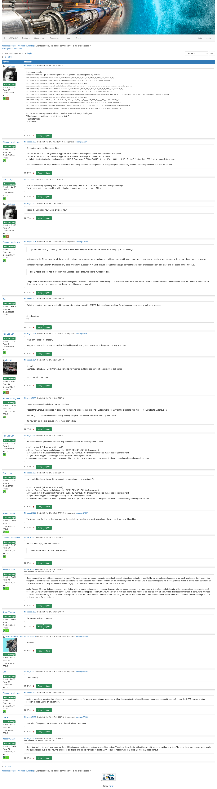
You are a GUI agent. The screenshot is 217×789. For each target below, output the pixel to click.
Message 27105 (30, 671)
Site (78, 38)
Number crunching (26, 46)
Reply (40, 136)
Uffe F (5, 672)
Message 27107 (30, 717)
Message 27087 (30, 66)
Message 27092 (30, 299)
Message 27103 (30, 612)
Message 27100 (30, 537)
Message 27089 (30, 179)
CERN (111, 786)
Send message (9, 84)
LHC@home (11, 38)
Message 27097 (30, 473)
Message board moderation (12, 49)
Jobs (69, 38)
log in (29, 53)
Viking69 (8, 360)
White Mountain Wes (14, 637)
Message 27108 (30, 738)
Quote (48, 136)
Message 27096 (30, 435)
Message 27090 (30, 204)
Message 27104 (30, 636)
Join (200, 38)
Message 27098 (30, 513)
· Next (8, 57)
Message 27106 (30, 693)
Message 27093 (30, 334)
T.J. (4, 299)
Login (208, 38)
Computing (40, 38)
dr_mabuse (10, 66)
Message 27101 (30, 569)
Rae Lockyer (8, 179)
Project (26, 38)
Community (55, 38)
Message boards (9, 46)
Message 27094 (30, 360)
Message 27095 (30, 398)
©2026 (108, 786)
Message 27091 (30, 242)
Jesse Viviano (9, 513)
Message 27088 (30, 142)
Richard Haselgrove (11, 142)
